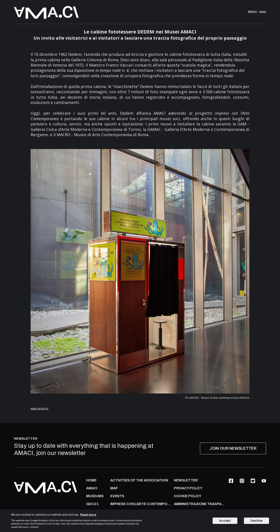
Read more (88, 514)
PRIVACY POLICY (188, 488)
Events (117, 496)
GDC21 (92, 504)
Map (114, 488)
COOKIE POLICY (187, 496)
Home (91, 480)
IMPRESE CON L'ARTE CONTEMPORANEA (141, 504)
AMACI (91, 488)
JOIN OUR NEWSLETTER (233, 448)
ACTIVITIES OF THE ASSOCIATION (139, 480)
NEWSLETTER (186, 480)
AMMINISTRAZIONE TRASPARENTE (200, 504)
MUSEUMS (95, 496)
